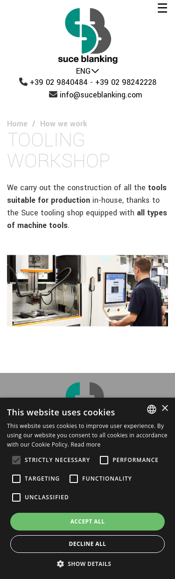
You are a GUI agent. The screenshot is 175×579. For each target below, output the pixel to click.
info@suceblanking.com (101, 95)
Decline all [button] (87, 544)
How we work (63, 123)
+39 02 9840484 (59, 82)
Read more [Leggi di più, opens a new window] (86, 444)
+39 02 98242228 (125, 82)
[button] (88, 563)
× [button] (164, 408)
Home (17, 123)
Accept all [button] (87, 521)
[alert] (87, 488)
